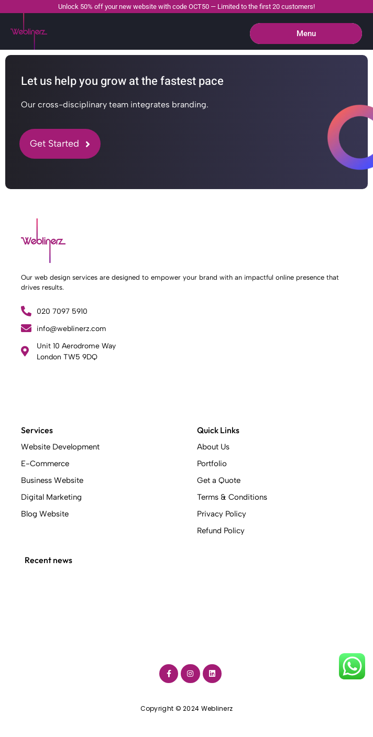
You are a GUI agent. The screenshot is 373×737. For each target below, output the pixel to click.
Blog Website (45, 514)
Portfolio (212, 463)
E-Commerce (45, 463)
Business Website (52, 480)
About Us (213, 447)
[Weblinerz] (43, 240)
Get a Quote (218, 480)
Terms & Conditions (232, 497)
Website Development (60, 447)
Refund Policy (221, 530)
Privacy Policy (221, 514)
